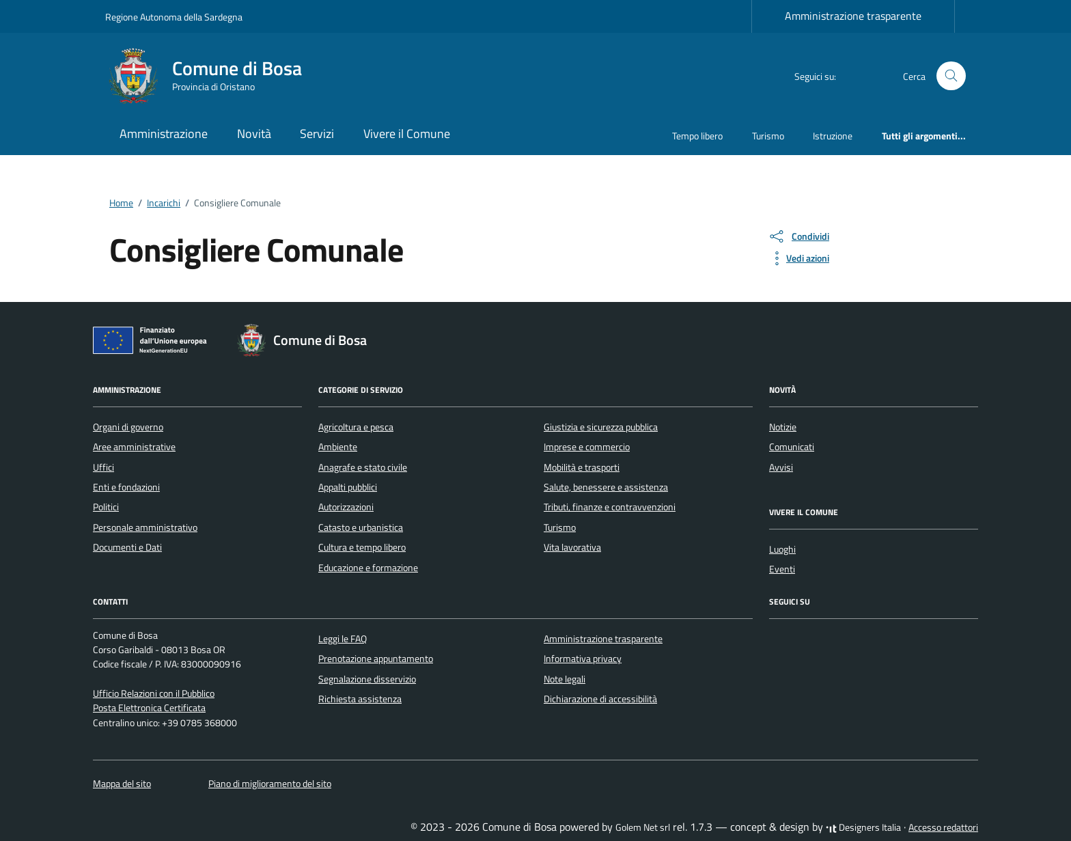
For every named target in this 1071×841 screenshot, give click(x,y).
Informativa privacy (583, 658)
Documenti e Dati (127, 547)
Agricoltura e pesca (355, 427)
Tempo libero (697, 135)
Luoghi (782, 549)
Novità (254, 133)
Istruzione (832, 135)
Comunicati (791, 446)
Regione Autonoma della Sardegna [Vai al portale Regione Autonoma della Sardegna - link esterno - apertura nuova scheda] (173, 17)
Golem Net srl (642, 827)
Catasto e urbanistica (360, 527)
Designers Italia (863, 827)
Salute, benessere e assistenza (606, 487)
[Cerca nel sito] (951, 76)
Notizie (782, 427)
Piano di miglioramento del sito (269, 783)
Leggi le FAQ (342, 638)
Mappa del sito (122, 783)
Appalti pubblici (347, 487)
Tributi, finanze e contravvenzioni (610, 506)
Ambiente (337, 446)
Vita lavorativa (572, 547)
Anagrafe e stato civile (362, 467)
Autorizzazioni (346, 506)
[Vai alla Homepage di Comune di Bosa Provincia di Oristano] (211, 76)
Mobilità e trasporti (582, 467)
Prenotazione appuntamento (375, 658)
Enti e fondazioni (126, 487)
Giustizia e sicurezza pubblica (601, 427)
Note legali (564, 679)
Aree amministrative (134, 446)
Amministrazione (164, 133)
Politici (106, 506)
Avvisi (781, 467)
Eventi (782, 569)
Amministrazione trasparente (853, 16)
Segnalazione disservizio (367, 679)
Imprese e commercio (587, 446)
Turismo (768, 135)
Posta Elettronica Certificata (149, 707)
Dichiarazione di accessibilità (600, 698)
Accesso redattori (943, 827)
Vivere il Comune (406, 133)
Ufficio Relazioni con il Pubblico (153, 693)
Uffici (103, 467)
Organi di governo (128, 427)
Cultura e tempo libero (362, 547)
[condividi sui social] (798, 236)
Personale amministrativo (145, 527)
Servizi (317, 133)
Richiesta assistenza (360, 698)
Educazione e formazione (368, 567)
